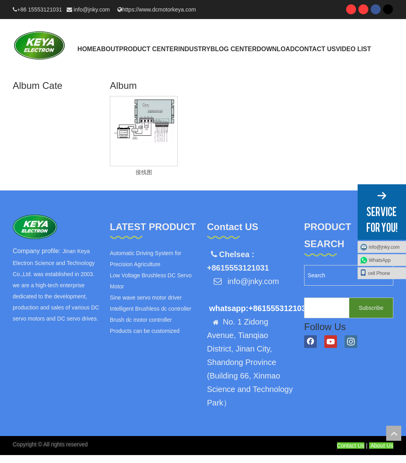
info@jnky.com (92, 9)
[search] (324, 308)
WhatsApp (380, 260)
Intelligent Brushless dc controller (150, 308)
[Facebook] (310, 341)
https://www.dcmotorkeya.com (159, 9)
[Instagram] (351, 341)
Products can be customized (145, 331)
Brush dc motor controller (141, 320)
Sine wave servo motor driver (146, 297)
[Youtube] (330, 341)
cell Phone (375, 272)
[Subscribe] (371, 308)
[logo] (35, 227)
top (393, 433)
